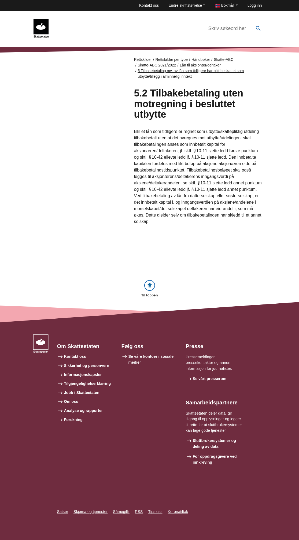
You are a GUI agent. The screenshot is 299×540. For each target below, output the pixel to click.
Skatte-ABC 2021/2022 (77, 22)
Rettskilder (143, 59)
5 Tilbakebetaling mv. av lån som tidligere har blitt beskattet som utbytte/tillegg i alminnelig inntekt (191, 74)
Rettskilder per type (172, 59)
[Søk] (258, 28)
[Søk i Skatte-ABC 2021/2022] (236, 28)
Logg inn (255, 5)
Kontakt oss (149, 5)
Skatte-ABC (223, 59)
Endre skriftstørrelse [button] (185, 5)
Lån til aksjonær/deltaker (200, 65)
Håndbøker (200, 59)
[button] (226, 5)
